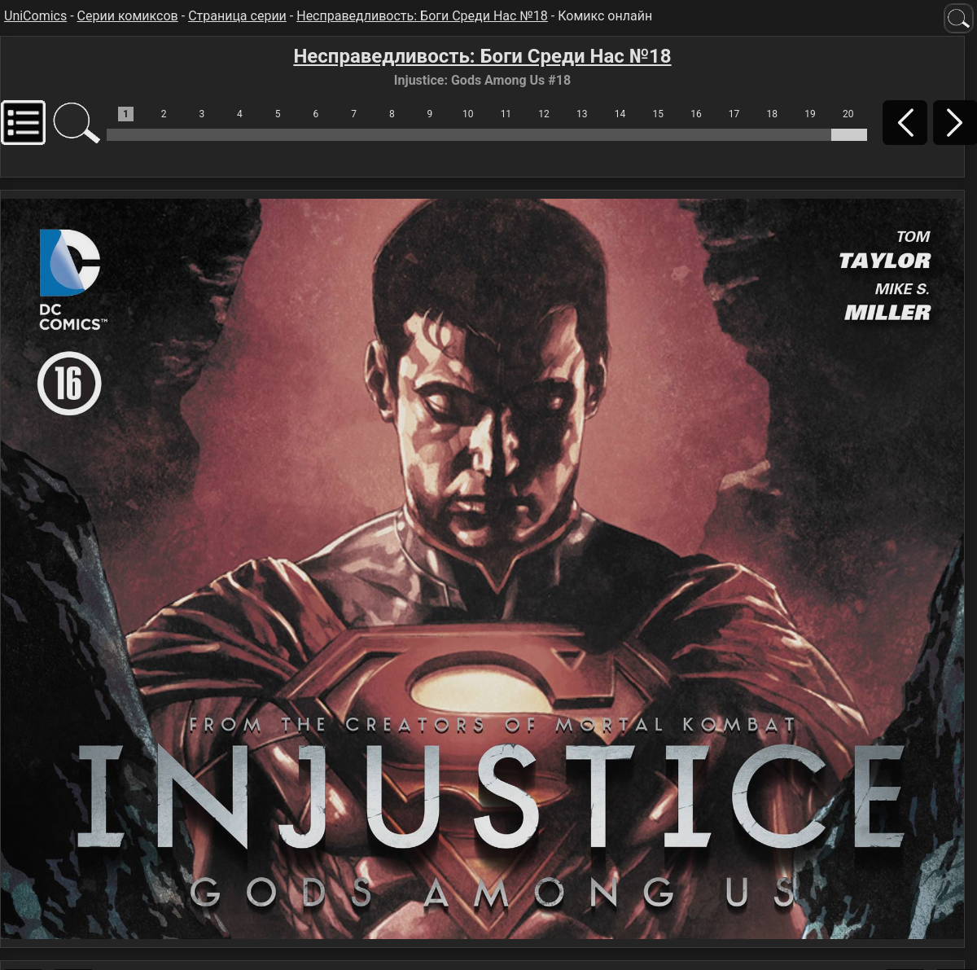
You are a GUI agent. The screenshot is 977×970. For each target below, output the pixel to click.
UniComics (35, 16)
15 (658, 114)
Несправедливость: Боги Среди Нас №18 (422, 16)
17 (734, 114)
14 (620, 114)
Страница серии (237, 16)
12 (544, 114)
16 (696, 114)
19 (810, 114)
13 (582, 114)
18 (772, 114)
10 (468, 114)
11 (506, 114)
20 (848, 114)
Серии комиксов (127, 16)
